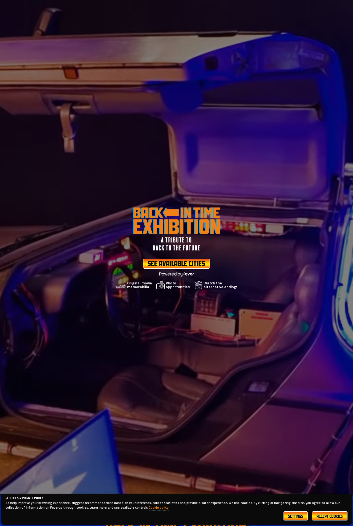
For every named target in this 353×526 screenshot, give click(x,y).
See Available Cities (176, 264)
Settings (295, 517)
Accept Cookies (330, 517)
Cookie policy (159, 507)
